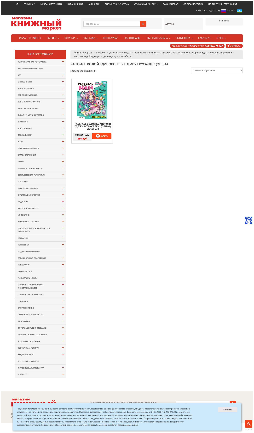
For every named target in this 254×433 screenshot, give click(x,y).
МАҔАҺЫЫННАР (75, 4)
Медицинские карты (41, 208)
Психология (41, 264)
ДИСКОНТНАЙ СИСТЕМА (117, 4)
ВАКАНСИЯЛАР (170, 4)
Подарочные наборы (29, 251)
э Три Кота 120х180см (28, 361)
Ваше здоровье (41, 88)
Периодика (41, 244)
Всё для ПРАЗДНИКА (41, 94)
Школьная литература (41, 341)
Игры (41, 141)
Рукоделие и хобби (41, 277)
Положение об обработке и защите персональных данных (68, 425)
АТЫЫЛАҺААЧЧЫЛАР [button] (146, 4)
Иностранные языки (41, 148)
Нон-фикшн (41, 237)
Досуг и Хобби (41, 128)
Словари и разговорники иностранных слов (41, 286)
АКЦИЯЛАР (94, 4)
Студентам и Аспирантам (41, 314)
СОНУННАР (96, 402)
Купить (102, 136)
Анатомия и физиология (30, 68)
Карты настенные (41, 154)
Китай (41, 161)
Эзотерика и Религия (41, 347)
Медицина (41, 201)
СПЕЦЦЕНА (41, 301)
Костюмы (23, 182)
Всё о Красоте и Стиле (41, 101)
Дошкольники (41, 134)
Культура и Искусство (41, 194)
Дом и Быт (41, 121)
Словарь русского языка (41, 294)
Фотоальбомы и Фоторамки (41, 327)
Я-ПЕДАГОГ (41, 374)
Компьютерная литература (41, 174)
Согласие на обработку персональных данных (117, 425)
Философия (41, 321)
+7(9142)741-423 (214, 45)
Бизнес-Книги (41, 81)
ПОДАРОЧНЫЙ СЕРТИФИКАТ (222, 4)
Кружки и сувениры (41, 188)
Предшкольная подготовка (41, 257)
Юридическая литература (41, 367)
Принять (227, 409)
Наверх (248, 425)
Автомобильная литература (41, 61)
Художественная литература (41, 334)
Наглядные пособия (41, 221)
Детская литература (41, 108)
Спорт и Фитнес (41, 307)
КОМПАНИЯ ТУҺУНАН (51, 4)
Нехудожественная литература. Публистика (41, 229)
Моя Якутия (41, 214)
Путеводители (25, 271)
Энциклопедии (41, 354)
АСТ (41, 74)
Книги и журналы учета (41, 168)
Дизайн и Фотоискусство (41, 114)
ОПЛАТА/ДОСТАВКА (193, 4)
